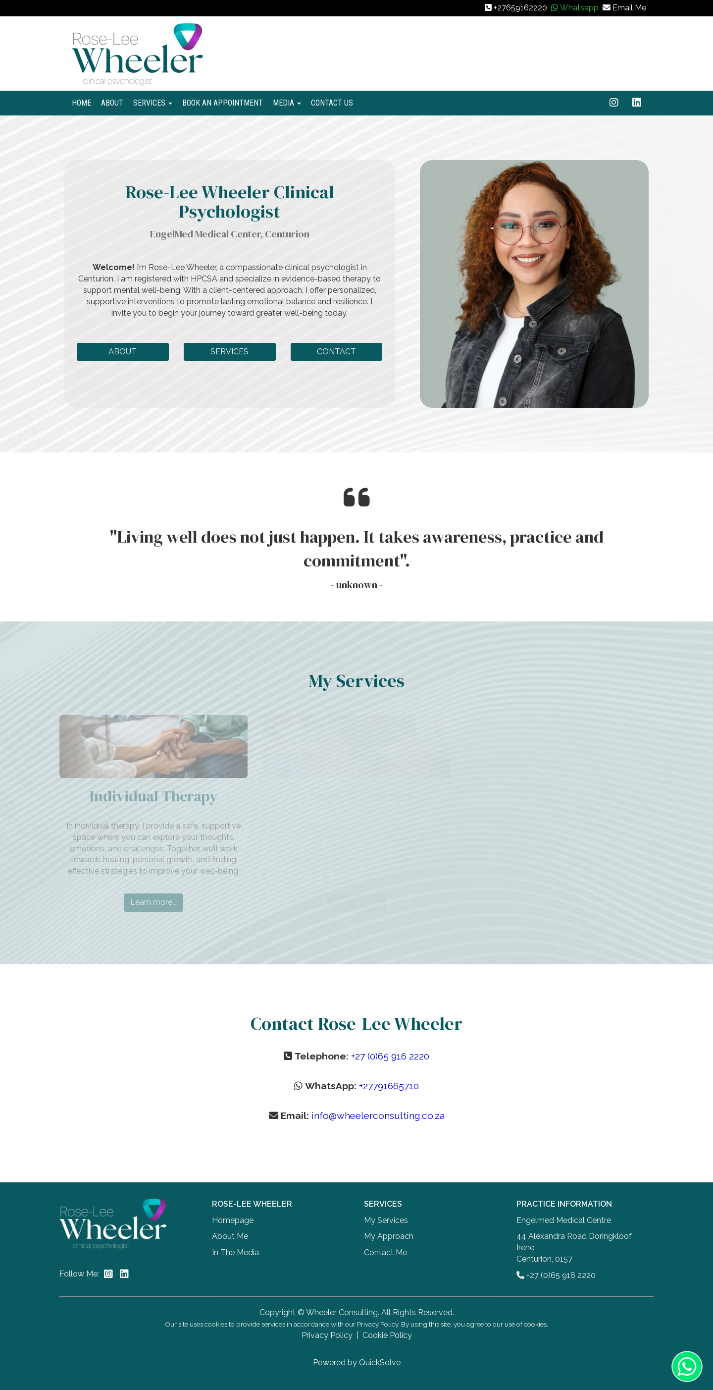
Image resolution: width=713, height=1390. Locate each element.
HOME (81, 103)
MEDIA (287, 103)
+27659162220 (520, 7)
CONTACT (336, 351)
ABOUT (112, 103)
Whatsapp (579, 7)
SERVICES (152, 103)
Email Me (629, 7)
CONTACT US (332, 103)
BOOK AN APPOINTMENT (222, 103)
